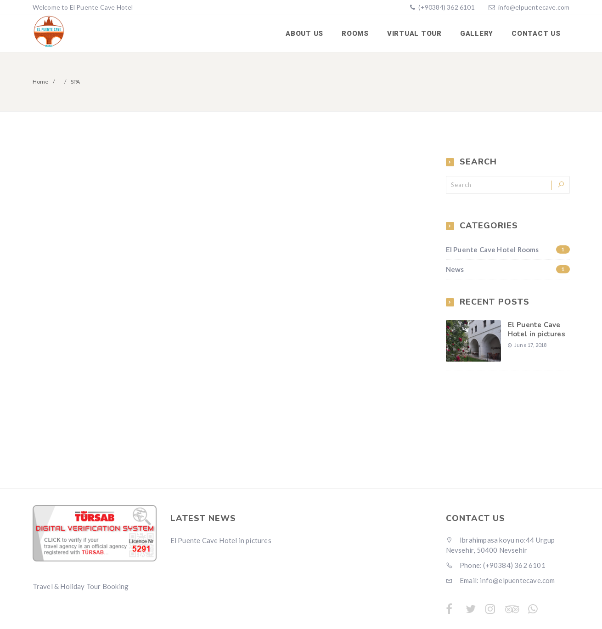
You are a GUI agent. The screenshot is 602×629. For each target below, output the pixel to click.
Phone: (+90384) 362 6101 (496, 565)
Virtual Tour (414, 33)
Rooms (355, 33)
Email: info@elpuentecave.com (500, 580)
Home (41, 81)
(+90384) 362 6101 (446, 7)
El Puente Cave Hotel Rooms (508, 249)
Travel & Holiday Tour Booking (81, 586)
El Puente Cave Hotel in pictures (536, 329)
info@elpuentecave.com (533, 7)
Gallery (476, 33)
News (508, 269)
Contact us (536, 33)
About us (304, 33)
